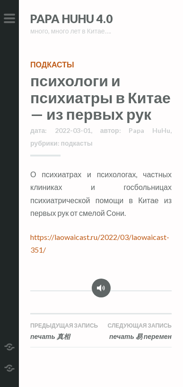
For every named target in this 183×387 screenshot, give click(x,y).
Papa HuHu (149, 130)
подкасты (52, 64)
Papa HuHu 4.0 (71, 18)
